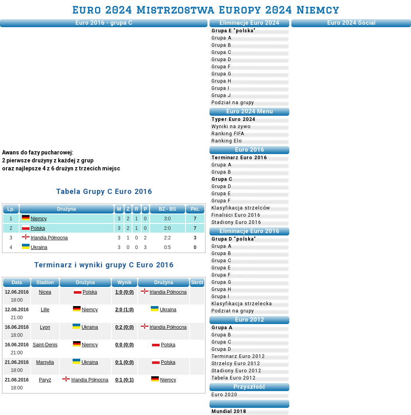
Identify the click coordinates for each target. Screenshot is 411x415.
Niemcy (39, 218)
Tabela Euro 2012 (233, 378)
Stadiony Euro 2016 (236, 222)
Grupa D (221, 59)
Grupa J (221, 95)
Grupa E (221, 193)
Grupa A (221, 38)
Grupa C (221, 52)
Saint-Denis (45, 345)
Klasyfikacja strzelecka (241, 303)
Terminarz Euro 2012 (238, 356)
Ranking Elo (226, 141)
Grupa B (221, 45)
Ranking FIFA (227, 133)
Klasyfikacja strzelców (240, 208)
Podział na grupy (232, 102)
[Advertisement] (104, 85)
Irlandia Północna (49, 238)
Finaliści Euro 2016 (236, 215)
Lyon (45, 327)
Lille (45, 309)
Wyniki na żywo (231, 126)
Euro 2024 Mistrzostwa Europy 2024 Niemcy (205, 10)
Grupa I (220, 88)
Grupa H (221, 81)
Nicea (45, 292)
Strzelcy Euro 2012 (235, 363)
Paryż (45, 380)
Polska (38, 228)
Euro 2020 (224, 394)
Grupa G (221, 74)
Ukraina (39, 247)
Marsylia (45, 362)
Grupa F (221, 66)
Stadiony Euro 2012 (236, 371)
